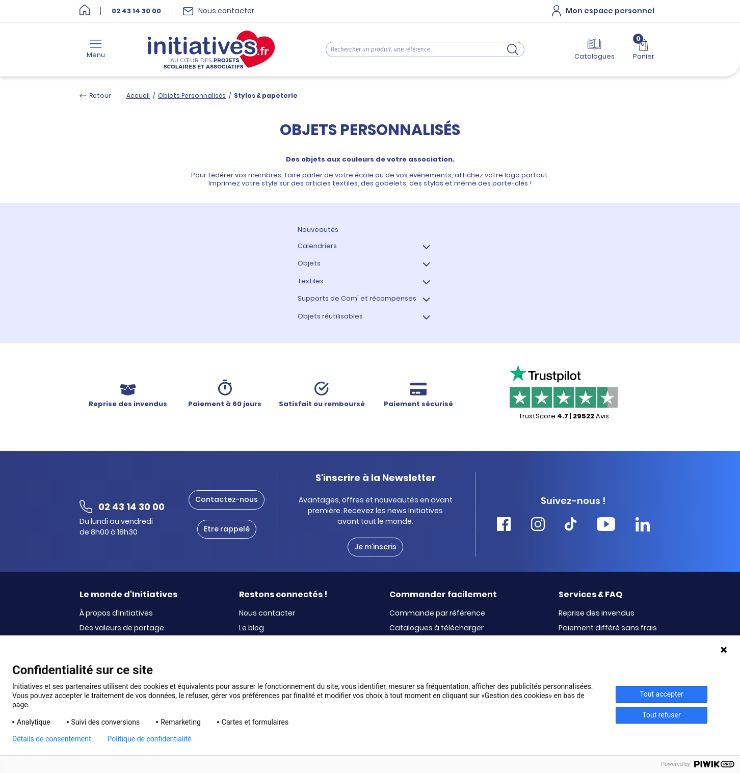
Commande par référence (437, 613)
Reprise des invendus (597, 613)
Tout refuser (661, 715)
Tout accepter (661, 694)
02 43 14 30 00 (136, 11)
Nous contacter (267, 613)
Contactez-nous (226, 499)
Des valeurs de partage (122, 628)
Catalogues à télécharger (436, 628)
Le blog (251, 628)
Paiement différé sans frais (608, 628)
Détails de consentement (51, 739)
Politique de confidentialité (150, 739)
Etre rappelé (227, 529)
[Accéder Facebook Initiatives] (504, 525)
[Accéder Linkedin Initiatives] (643, 525)
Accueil (138, 95)
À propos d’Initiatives (116, 613)
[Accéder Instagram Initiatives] (538, 525)
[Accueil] (85, 11)
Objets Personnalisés (192, 95)
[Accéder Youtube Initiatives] (606, 525)
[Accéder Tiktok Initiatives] (570, 525)
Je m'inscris (375, 547)
